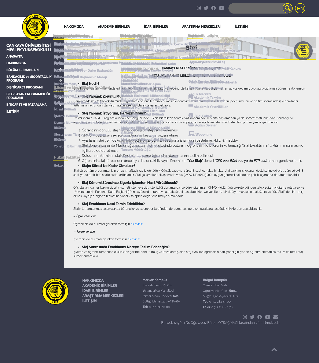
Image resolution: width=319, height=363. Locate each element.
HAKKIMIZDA (16, 63)
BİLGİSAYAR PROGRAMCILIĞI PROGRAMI (28, 96)
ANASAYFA (14, 56)
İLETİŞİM (12, 111)
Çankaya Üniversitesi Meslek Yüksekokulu (28, 47)
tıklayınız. (137, 224)
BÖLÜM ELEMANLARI (22, 70)
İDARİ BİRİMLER (156, 27)
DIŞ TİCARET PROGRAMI (24, 87)
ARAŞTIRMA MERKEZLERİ (103, 296)
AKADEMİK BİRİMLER (99, 286)
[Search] (260, 8)
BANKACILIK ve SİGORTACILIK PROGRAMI (28, 79)
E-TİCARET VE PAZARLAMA (26, 105)
